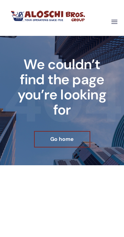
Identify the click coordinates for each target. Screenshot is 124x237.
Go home (62, 139)
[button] (114, 22)
